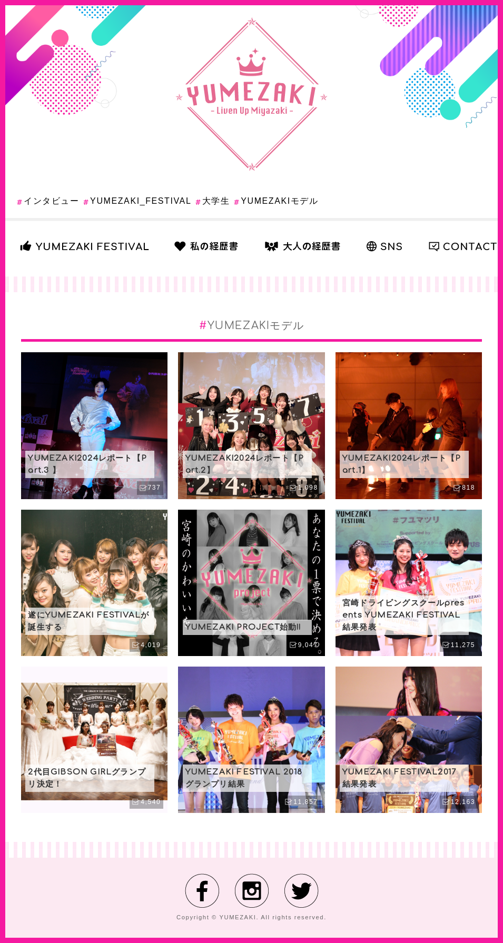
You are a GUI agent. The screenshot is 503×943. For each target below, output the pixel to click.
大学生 (216, 200)
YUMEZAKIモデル (279, 200)
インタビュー (52, 200)
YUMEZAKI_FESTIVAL (140, 200)
